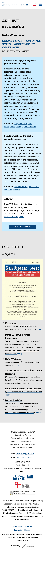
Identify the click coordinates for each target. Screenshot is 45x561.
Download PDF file (22, 226)
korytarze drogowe (23, 123)
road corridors (20, 186)
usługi (18, 127)
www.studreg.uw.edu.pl (25, 457)
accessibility (34, 186)
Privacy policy (16, 526)
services (8, 190)
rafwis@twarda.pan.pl (14, 216)
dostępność (9, 127)
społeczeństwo (29, 127)
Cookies (28, 526)
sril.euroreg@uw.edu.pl (25, 454)
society (16, 190)
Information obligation (22, 530)
